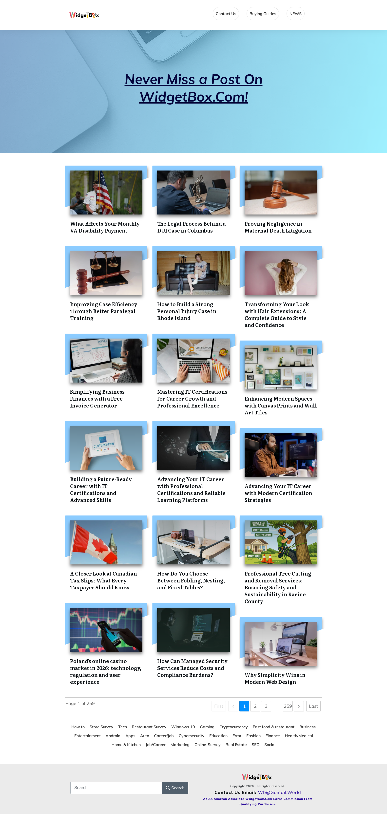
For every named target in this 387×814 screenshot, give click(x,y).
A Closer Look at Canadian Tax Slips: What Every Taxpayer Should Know (103, 580)
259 (288, 706)
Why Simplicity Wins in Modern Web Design (275, 678)
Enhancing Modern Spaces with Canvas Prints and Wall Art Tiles (281, 405)
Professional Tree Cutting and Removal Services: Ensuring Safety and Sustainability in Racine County (278, 587)
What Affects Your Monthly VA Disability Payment (105, 227)
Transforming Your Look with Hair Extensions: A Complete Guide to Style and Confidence (277, 314)
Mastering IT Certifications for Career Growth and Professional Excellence (192, 398)
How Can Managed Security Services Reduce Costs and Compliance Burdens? (192, 667)
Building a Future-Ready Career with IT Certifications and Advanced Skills (101, 489)
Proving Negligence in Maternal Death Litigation (278, 227)
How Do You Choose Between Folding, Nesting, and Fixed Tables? (191, 580)
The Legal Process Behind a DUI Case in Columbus (191, 227)
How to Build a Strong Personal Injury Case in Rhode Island (186, 310)
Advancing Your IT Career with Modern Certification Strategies (278, 492)
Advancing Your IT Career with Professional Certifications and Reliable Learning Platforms (191, 489)
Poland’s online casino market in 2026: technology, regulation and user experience (105, 671)
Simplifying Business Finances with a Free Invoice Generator (97, 398)
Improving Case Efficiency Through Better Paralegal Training (103, 310)
